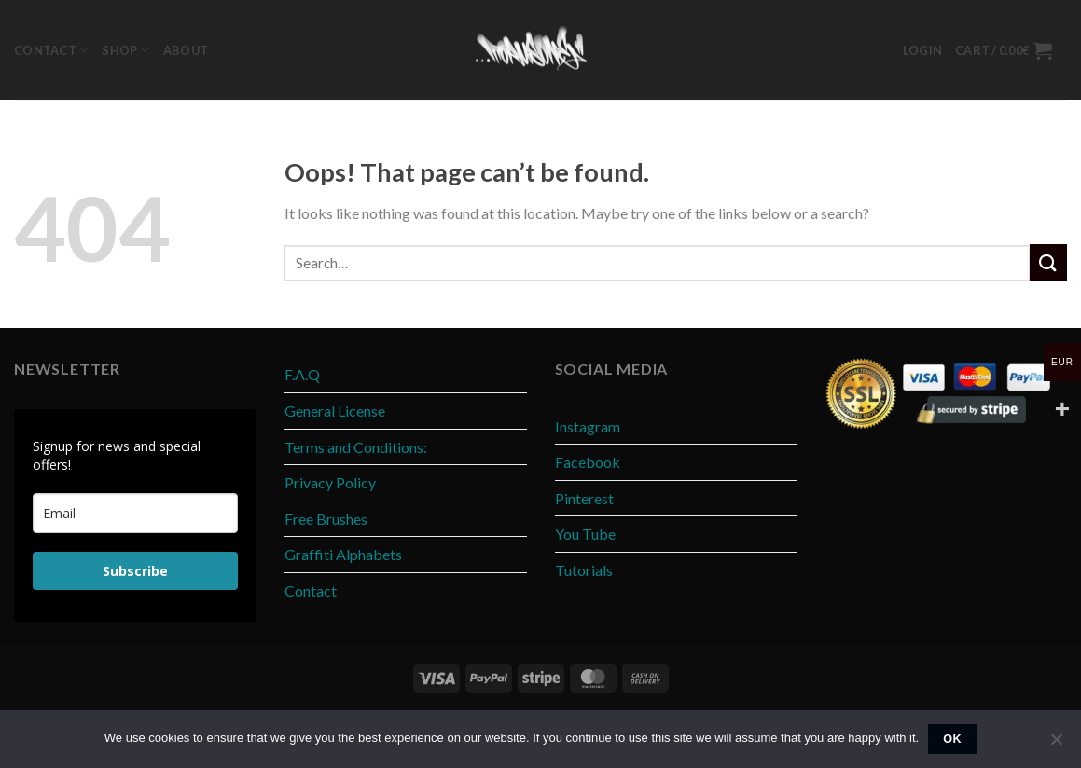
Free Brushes (325, 519)
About (185, 50)
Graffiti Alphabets (343, 554)
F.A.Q (302, 374)
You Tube (585, 533)
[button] (922, 50)
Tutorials (584, 570)
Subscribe (135, 571)
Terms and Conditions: (355, 447)
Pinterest (584, 498)
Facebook (587, 462)
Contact (51, 50)
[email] (135, 513)
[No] (1056, 745)
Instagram (587, 426)
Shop (125, 50)
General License (334, 410)
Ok (952, 739)
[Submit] (1048, 262)
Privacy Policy (330, 482)
